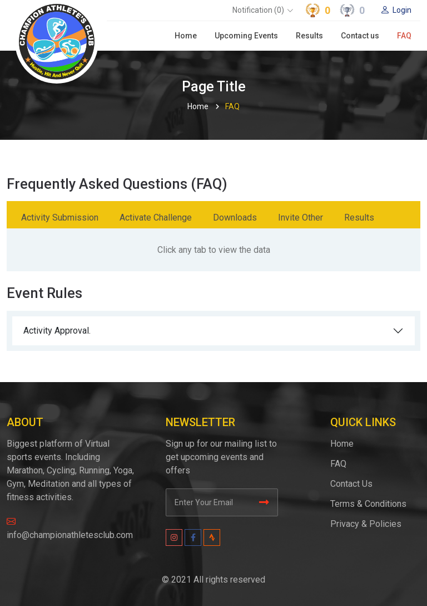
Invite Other (300, 217)
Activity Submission (59, 217)
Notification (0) (258, 10)
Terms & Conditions (368, 504)
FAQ (404, 35)
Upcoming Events (246, 35)
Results (309, 35)
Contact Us (351, 483)
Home (186, 35)
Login (395, 10)
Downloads (235, 217)
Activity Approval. (57, 330)
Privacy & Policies (365, 524)
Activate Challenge (156, 217)
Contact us (360, 35)
